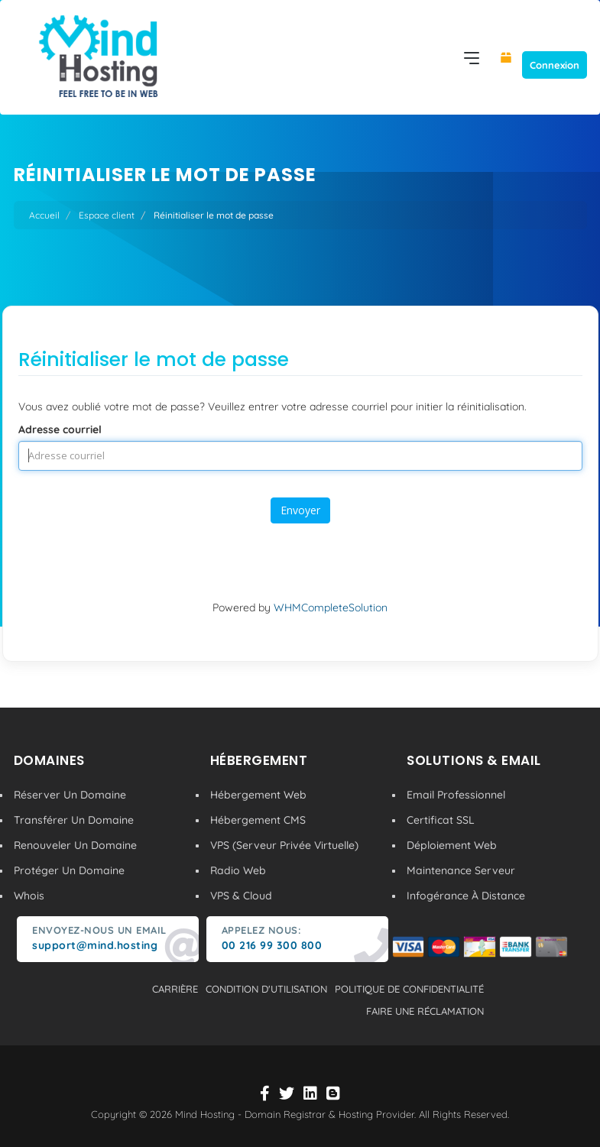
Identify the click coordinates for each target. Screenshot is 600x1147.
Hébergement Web (258, 795)
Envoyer (300, 510)
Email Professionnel (456, 795)
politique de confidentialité (409, 989)
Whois (29, 895)
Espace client (107, 215)
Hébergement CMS (258, 820)
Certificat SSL (441, 820)
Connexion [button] (554, 65)
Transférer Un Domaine (74, 820)
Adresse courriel (60, 429)
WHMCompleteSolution (331, 607)
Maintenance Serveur (461, 870)
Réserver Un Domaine (70, 795)
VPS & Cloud (241, 895)
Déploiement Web (452, 845)
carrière (175, 989)
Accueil (44, 215)
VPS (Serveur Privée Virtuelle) (284, 845)
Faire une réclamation (425, 1011)
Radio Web (238, 870)
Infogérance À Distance (466, 895)
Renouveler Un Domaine (75, 845)
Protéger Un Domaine (69, 870)
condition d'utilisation (266, 989)
